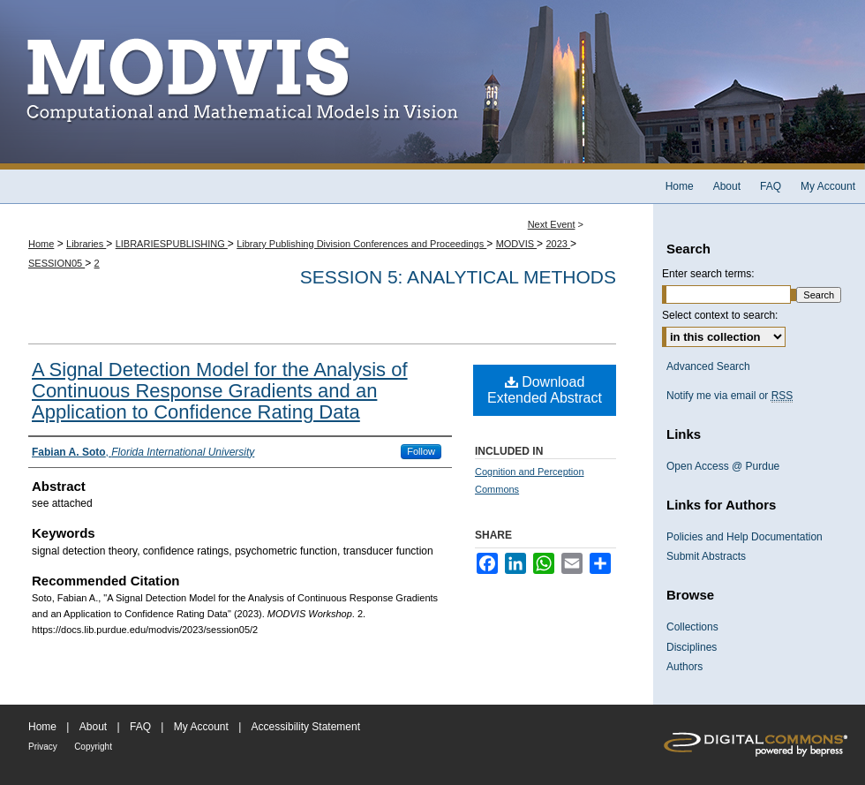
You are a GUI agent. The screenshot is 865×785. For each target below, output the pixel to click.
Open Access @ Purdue (722, 466)
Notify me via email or (729, 395)
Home (41, 243)
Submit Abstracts (706, 556)
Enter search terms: (708, 274)
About (93, 727)
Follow (421, 451)
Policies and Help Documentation (744, 537)
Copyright (93, 746)
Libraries (86, 243)
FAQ (140, 727)
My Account (201, 727)
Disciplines (691, 647)
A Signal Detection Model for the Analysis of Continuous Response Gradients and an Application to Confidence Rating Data (220, 391)
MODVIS (516, 243)
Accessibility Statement (306, 727)
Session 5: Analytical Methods (458, 277)
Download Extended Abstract (544, 389)
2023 (557, 243)
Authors (684, 666)
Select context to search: (720, 315)
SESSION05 (56, 263)
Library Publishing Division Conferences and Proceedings (361, 243)
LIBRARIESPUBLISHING (172, 243)
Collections (692, 627)
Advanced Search (708, 366)
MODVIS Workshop (432, 85)
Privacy (42, 746)
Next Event (551, 224)
